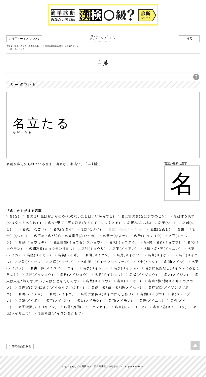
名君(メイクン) (97, 255)
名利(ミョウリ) (93, 248)
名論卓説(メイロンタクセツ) (60, 313)
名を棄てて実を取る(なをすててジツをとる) (84, 222)
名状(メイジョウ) (143, 274)
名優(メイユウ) (151, 300)
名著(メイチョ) (31, 294)
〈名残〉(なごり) (32, 229)
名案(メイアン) (124, 248)
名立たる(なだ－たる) (125, 229)
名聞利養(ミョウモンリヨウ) (51, 248)
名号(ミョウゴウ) (148, 235)
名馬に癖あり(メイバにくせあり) (107, 294)
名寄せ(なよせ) (115, 235)
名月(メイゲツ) (129, 255)
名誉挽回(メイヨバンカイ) (86, 307)
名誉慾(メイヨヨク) (169, 307)
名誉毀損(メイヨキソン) (38, 307)
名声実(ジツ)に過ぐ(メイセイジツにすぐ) (51, 287)
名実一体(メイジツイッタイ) (53, 268)
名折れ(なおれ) (139, 222)
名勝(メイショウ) (108, 274)
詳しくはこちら (17, 49)
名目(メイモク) (89, 300)
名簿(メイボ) (29, 300)
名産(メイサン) (61, 261)
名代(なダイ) (63, 229)
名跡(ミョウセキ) (32, 242)
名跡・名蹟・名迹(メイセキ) (116, 287)
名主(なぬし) (160, 229)
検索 (189, 38)
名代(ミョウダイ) (123, 242)
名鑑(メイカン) (39, 255)
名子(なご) (166, 222)
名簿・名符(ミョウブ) (162, 242)
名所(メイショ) (126, 268)
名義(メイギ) (68, 255)
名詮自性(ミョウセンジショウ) (77, 242)
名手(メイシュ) (95, 268)
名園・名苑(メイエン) (162, 248)
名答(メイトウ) (61, 294)
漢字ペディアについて (26, 38)
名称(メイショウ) (74, 274)
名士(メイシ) (147, 261)
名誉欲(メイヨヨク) (130, 307)
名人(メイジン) (176, 274)
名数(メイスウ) (98, 281)
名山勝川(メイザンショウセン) (105, 261)
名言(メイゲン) (160, 255)
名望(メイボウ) (58, 300)
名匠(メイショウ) (39, 274)
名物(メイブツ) (152, 294)
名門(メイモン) (120, 300)
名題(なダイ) (91, 229)
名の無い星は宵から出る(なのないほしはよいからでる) (70, 216)
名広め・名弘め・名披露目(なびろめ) (65, 235)
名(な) (14, 216)
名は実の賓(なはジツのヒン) (144, 216)
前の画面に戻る (21, 346)
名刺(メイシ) (174, 261)
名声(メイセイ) (129, 281)
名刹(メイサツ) (31, 261)
